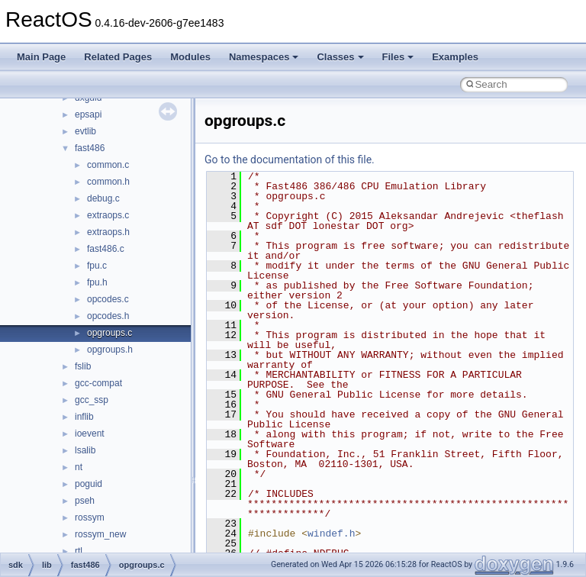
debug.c (103, 198)
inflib (84, 416)
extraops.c (108, 215)
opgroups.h (110, 349)
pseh (85, 500)
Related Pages (118, 57)
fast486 (90, 148)
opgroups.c (109, 332)
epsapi (88, 114)
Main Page (41, 57)
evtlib (85, 131)
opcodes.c (108, 299)
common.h (108, 181)
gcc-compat (98, 383)
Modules (190, 57)
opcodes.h (108, 316)
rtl (78, 551)
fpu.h (97, 282)
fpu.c (97, 265)
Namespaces (264, 57)
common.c (108, 165)
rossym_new (100, 534)
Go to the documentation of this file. (289, 159)
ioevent (90, 433)
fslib (83, 366)
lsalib (85, 450)
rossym (90, 517)
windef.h (331, 533)
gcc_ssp (91, 400)
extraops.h (108, 232)
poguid (88, 484)
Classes (340, 57)
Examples (455, 57)
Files (398, 57)
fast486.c (105, 248)
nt (78, 467)
